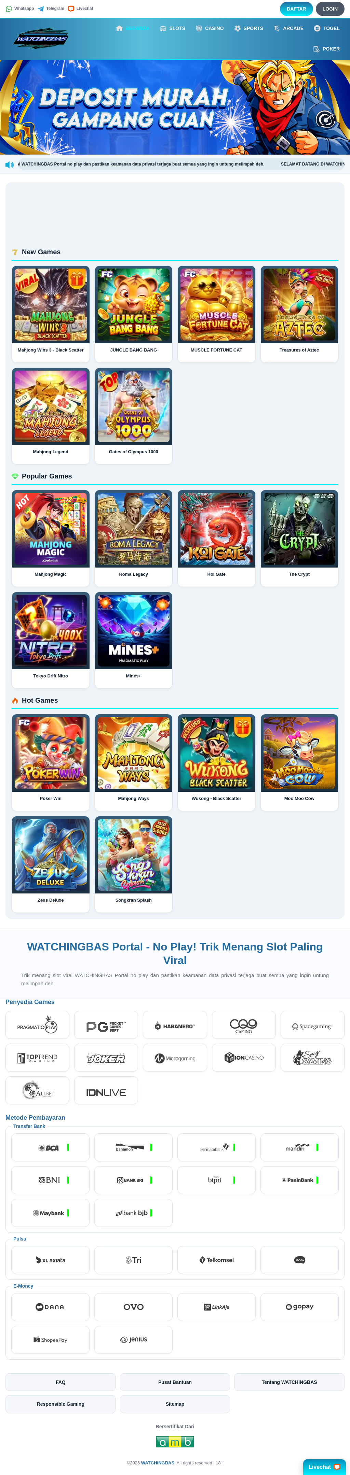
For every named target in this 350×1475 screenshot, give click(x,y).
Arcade (288, 28)
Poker (326, 49)
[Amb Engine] (175, 1443)
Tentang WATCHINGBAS (289, 1382)
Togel (327, 28)
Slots (172, 28)
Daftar (296, 9)
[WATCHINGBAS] (43, 38)
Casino (210, 28)
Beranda (132, 28)
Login (330, 9)
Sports (249, 28)
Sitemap (175, 1404)
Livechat (80, 8)
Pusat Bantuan (175, 1382)
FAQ (61, 1382)
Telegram (50, 8)
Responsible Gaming (60, 1404)
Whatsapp (19, 8)
